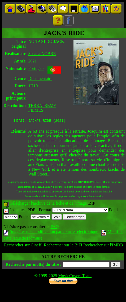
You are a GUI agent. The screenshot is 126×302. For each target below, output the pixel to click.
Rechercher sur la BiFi (63, 246)
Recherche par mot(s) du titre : (34, 265)
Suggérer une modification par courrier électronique (50, 232)
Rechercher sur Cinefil (23, 246)
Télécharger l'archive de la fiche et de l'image (48, 204)
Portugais (36, 68)
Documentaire (40, 78)
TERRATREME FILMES (42, 107)
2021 (32, 61)
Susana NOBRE (42, 53)
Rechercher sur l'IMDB (103, 246)
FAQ (54, 227)
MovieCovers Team (75, 276)
